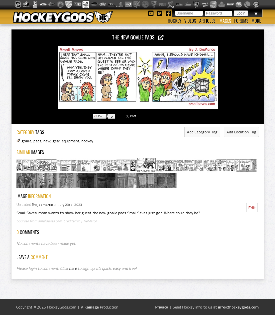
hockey (87, 141)
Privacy (161, 307)
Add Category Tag (202, 132)
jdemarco (45, 204)
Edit (252, 207)
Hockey (174, 20)
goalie (27, 141)
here (73, 268)
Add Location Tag (241, 132)
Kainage (91, 307)
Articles (207, 20)
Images (224, 20)
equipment (71, 141)
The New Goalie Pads (138, 37)
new (47, 141)
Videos (190, 20)
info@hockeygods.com (238, 307)
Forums (241, 20)
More (256, 20)
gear (56, 141)
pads (38, 141)
